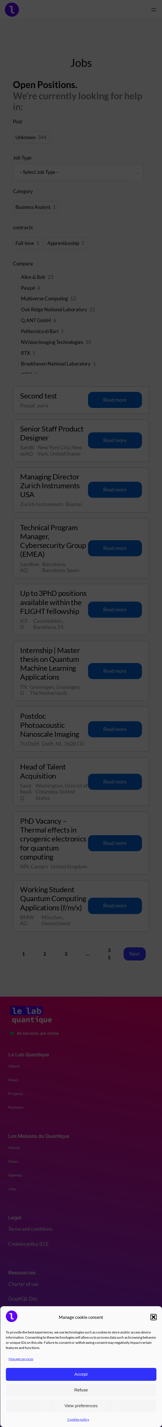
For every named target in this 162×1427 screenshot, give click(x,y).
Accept (81, 1374)
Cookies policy (78, 1419)
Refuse (81, 1389)
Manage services (21, 1359)
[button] (153, 1317)
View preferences (81, 1405)
